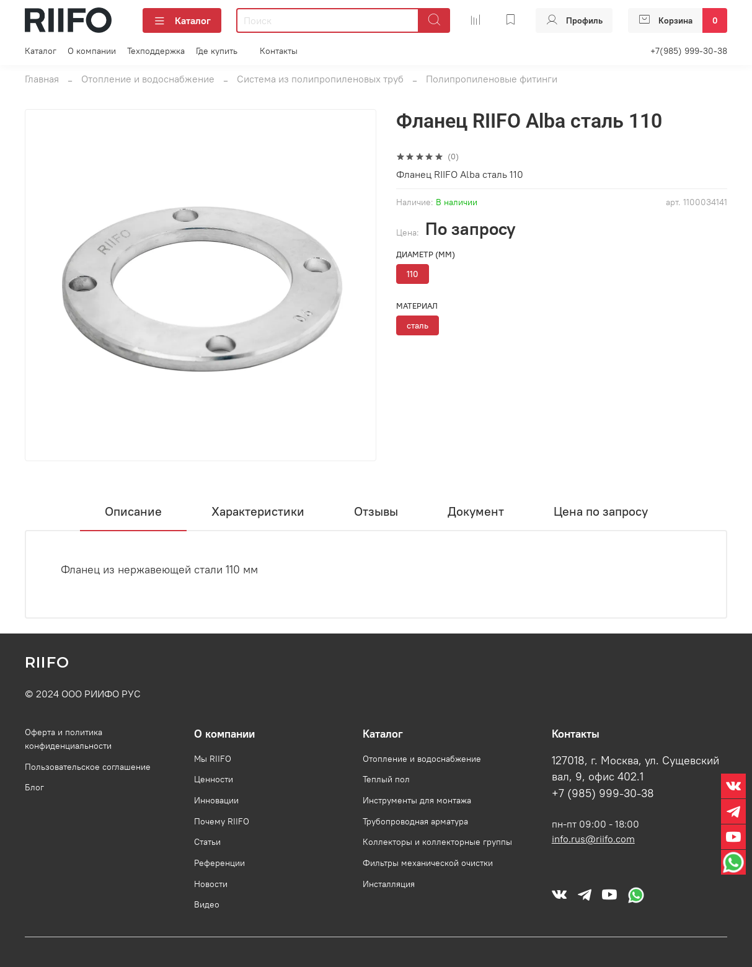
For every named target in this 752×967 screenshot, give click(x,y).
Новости (211, 884)
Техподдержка (156, 50)
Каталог (182, 20)
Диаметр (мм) (425, 254)
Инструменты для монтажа (417, 800)
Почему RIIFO (221, 821)
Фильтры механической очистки (428, 862)
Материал (417, 306)
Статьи (207, 841)
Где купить (216, 50)
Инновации (216, 800)
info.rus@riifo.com (593, 838)
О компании (92, 50)
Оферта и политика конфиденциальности (68, 738)
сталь (417, 325)
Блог (34, 787)
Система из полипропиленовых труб (320, 79)
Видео (206, 904)
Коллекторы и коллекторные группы (437, 841)
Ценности (213, 779)
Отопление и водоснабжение (148, 79)
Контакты (279, 50)
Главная (42, 79)
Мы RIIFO (212, 758)
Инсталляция (389, 884)
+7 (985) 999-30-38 (603, 793)
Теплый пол (386, 779)
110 (412, 274)
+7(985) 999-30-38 (688, 50)
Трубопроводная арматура (415, 821)
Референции (219, 862)
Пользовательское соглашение (88, 766)
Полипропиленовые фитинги (491, 79)
